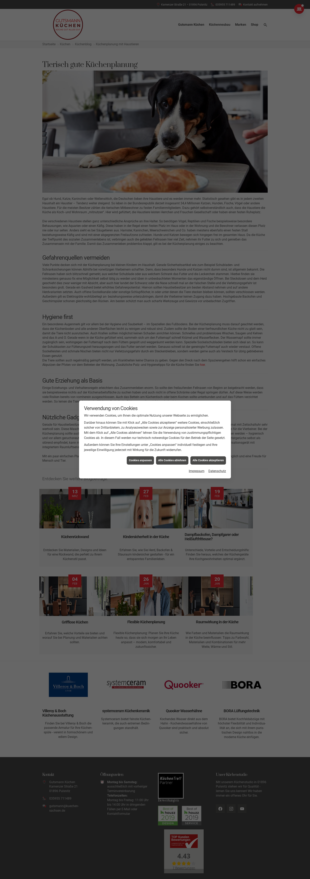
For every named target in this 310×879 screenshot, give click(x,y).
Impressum (196, 471)
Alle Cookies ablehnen (172, 460)
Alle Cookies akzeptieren (208, 460)
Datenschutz (217, 471)
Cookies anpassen (140, 460)
